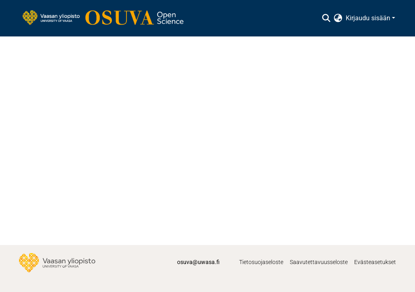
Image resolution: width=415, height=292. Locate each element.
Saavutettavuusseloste (319, 262)
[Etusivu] (107, 18)
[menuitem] (338, 18)
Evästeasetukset (375, 262)
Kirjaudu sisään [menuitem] (368, 18)
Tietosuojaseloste (261, 262)
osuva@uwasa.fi (198, 262)
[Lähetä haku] (326, 18)
